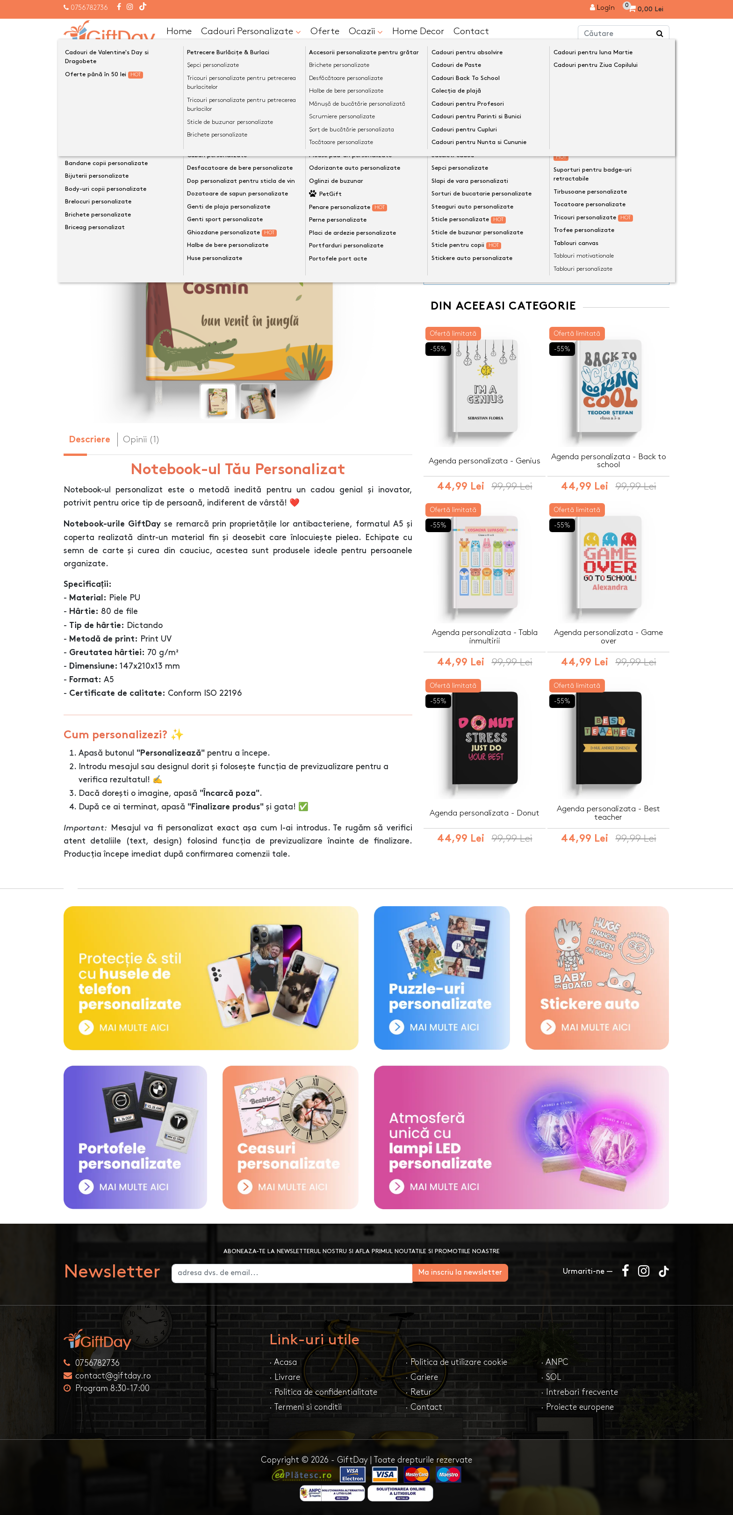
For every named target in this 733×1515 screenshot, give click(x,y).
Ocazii (366, 31)
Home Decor (418, 31)
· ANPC (554, 1362)
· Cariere (421, 1377)
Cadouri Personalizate (251, 31)
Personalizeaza (549, 159)
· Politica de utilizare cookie (456, 1362)
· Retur (418, 1392)
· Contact (423, 1407)
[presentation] (86, 250)
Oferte (324, 31)
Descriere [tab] (89, 439)
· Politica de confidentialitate (323, 1392)
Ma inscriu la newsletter (504, 1272)
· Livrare (284, 1377)
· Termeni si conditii (305, 1407)
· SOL (551, 1377)
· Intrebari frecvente (579, 1392)
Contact (471, 31)
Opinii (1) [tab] (141, 439)
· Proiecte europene (577, 1407)
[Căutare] (660, 34)
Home (179, 31)
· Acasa (283, 1362)
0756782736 (89, 8)
